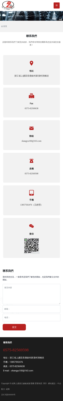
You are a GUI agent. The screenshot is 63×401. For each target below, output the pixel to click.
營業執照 (38, 383)
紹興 (8, 389)
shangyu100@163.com (31, 141)
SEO (45, 383)
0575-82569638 (31, 108)
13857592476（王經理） (31, 205)
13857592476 (16, 362)
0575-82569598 (31, 173)
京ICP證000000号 (8, 395)
